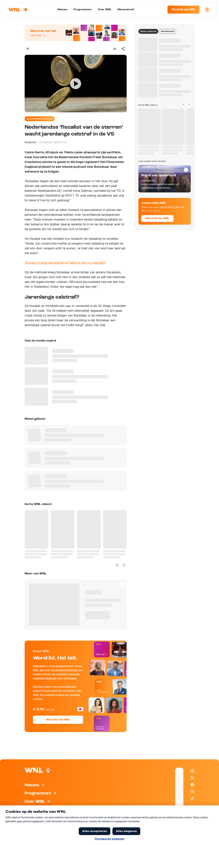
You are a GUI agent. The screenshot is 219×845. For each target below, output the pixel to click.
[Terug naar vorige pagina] (28, 48)
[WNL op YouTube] (192, 791)
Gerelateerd (167, 31)
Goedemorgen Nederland (39, 118)
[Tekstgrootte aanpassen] (114, 48)
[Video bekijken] (76, 83)
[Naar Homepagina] (18, 9)
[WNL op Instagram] (192, 771)
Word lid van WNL (183, 9)
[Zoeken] (160, 9)
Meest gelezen (148, 31)
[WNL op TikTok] (192, 798)
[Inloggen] (207, 9)
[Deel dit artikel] (123, 48)
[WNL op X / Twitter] (192, 778)
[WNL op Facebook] (192, 785)
